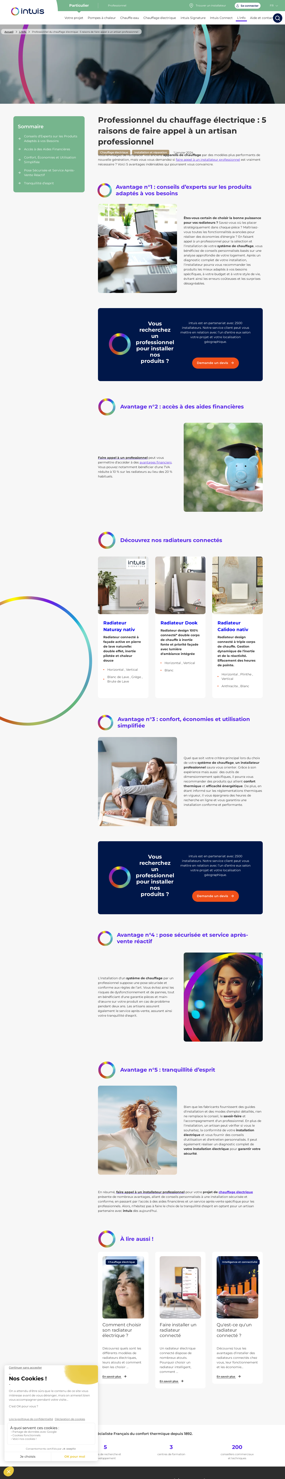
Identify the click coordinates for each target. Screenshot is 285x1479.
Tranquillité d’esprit (39, 183)
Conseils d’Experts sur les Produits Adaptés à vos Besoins (50, 138)
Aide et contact (262, 18)
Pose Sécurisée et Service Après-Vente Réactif (49, 172)
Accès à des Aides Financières (47, 149)
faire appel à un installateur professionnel (208, 160)
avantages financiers (156, 462)
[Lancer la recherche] (277, 18)
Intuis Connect (221, 18)
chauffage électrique (236, 1192)
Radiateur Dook (179, 623)
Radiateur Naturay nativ (119, 626)
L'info (241, 18)
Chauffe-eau (129, 18)
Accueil (8, 31)
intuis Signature (193, 18)
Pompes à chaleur (102, 18)
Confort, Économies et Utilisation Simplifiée (50, 159)
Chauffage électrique (159, 18)
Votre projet (74, 18)
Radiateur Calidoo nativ (233, 626)
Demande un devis (215, 363)
